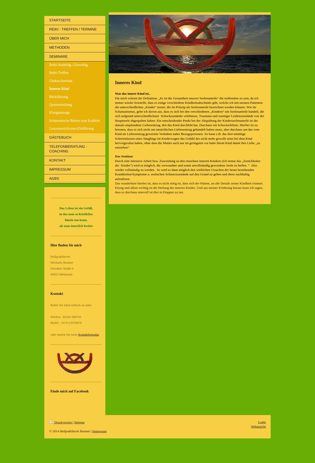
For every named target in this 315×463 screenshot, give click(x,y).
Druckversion (61, 422)
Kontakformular (88, 334)
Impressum (99, 431)
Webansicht (258, 426)
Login (262, 422)
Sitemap (79, 422)
